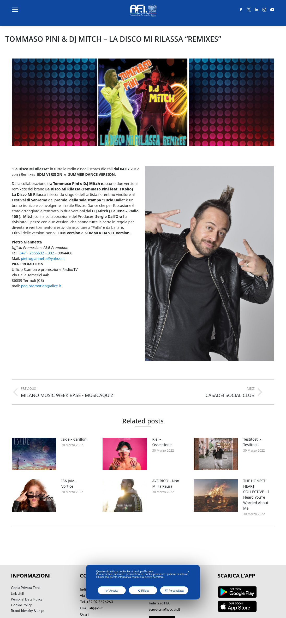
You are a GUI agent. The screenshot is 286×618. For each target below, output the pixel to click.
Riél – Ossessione (161, 442)
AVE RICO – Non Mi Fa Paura (165, 483)
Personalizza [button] (174, 590)
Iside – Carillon (73, 439)
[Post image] (34, 454)
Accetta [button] (111, 590)
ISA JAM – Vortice (69, 483)
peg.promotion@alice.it (41, 285)
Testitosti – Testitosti (252, 442)
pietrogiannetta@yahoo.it (43, 258)
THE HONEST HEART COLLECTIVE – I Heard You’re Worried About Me (256, 494)
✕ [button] (189, 571)
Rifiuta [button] (142, 590)
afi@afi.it (96, 608)
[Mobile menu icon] (15, 9)
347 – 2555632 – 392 (36, 252)
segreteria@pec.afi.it (164, 609)
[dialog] (143, 582)
